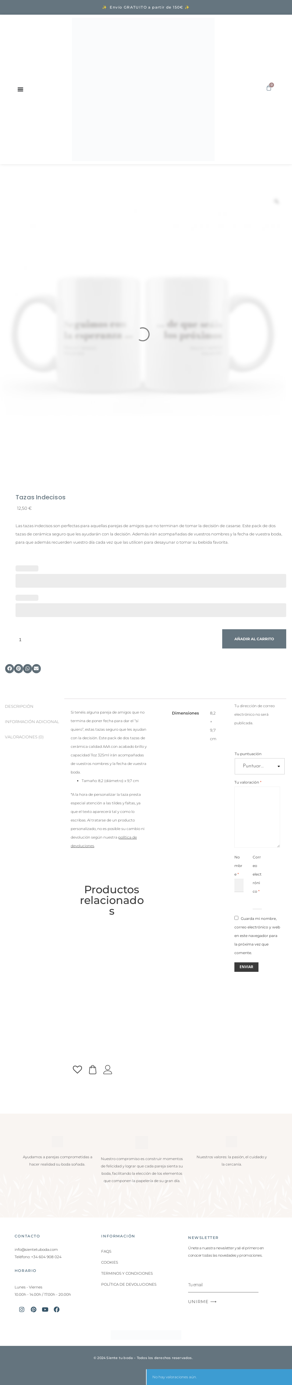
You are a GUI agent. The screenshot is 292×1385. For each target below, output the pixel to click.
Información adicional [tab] (32, 721)
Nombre (238, 865)
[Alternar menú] (20, 89)
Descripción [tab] (19, 706)
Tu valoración (248, 782)
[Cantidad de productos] (117, 639)
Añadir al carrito (254, 639)
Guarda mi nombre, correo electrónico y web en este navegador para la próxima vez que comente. (257, 935)
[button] (9, 668)
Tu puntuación (248, 753)
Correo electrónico (257, 874)
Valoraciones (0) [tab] (24, 737)
